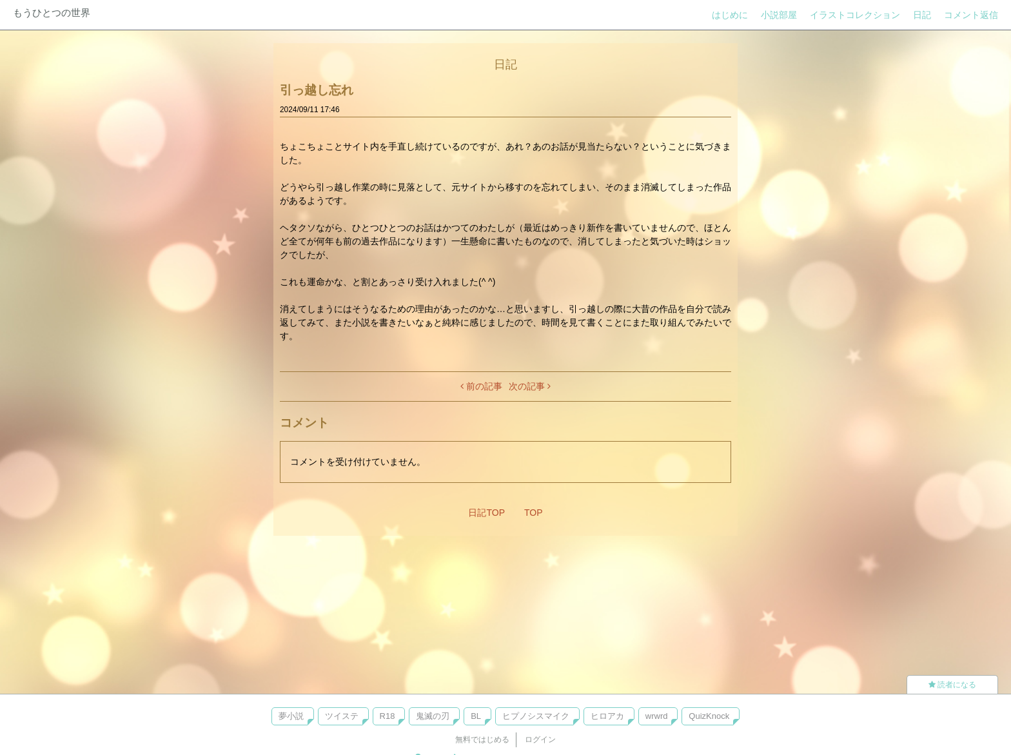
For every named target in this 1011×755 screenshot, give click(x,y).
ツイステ (341, 716)
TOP (533, 512)
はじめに (730, 15)
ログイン (540, 739)
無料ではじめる (482, 739)
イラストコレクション (855, 15)
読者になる (952, 684)
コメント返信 (971, 15)
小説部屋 (779, 15)
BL (476, 716)
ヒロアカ (607, 716)
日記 (922, 15)
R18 (387, 716)
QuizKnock (709, 716)
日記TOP (486, 512)
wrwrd (656, 716)
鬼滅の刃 (432, 716)
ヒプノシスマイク (535, 716)
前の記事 (481, 386)
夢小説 (291, 716)
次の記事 (530, 386)
